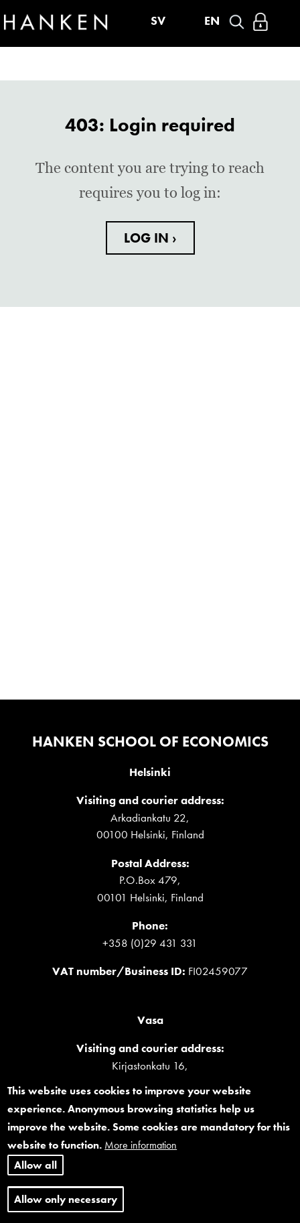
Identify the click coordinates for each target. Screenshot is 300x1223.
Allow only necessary (65, 1199)
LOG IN (148, 238)
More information (140, 1145)
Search (236, 21)
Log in (260, 22)
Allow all (35, 1165)
